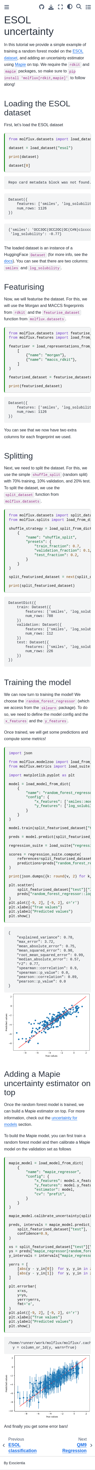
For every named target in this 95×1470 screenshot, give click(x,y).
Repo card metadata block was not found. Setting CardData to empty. (49, 183)
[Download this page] (51, 7)
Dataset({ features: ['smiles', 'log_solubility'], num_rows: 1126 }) (49, 206)
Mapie (20, 64)
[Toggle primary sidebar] (6, 7)
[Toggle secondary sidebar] (88, 7)
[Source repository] (41, 7)
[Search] (79, 6)
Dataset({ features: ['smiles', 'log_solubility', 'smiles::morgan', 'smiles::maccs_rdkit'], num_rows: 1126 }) (49, 409)
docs (8, 261)
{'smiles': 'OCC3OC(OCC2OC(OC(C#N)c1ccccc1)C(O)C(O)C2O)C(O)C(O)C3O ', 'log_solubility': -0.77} (49, 232)
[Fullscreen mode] (60, 7)
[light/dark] (69, 6)
